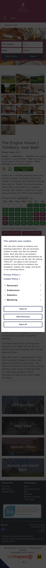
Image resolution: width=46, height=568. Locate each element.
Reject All (23, 324)
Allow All (23, 309)
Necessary (11, 285)
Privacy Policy (12, 275)
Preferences (12, 290)
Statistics (10, 295)
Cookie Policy (12, 279)
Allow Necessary (23, 317)
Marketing (10, 300)
